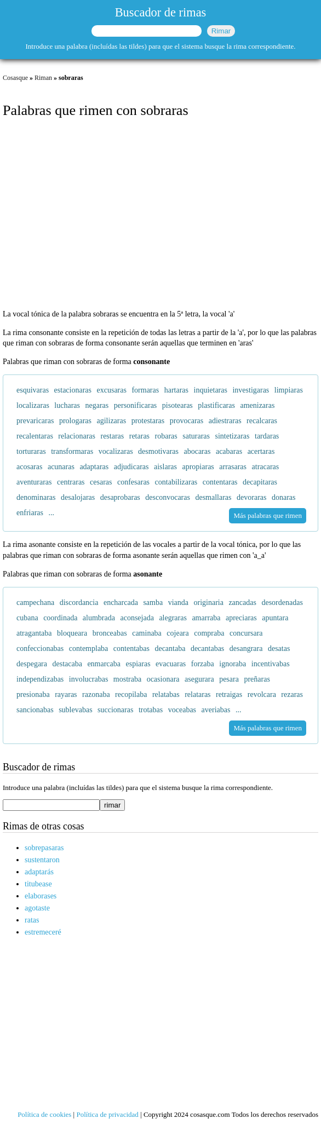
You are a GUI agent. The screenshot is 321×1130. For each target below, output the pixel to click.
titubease (38, 884)
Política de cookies (44, 1114)
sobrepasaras (44, 848)
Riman (43, 78)
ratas (32, 920)
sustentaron (42, 860)
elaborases (40, 896)
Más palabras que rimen (267, 515)
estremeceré (43, 932)
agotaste (37, 908)
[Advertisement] (160, 214)
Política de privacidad (107, 1114)
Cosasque (15, 78)
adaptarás (39, 872)
